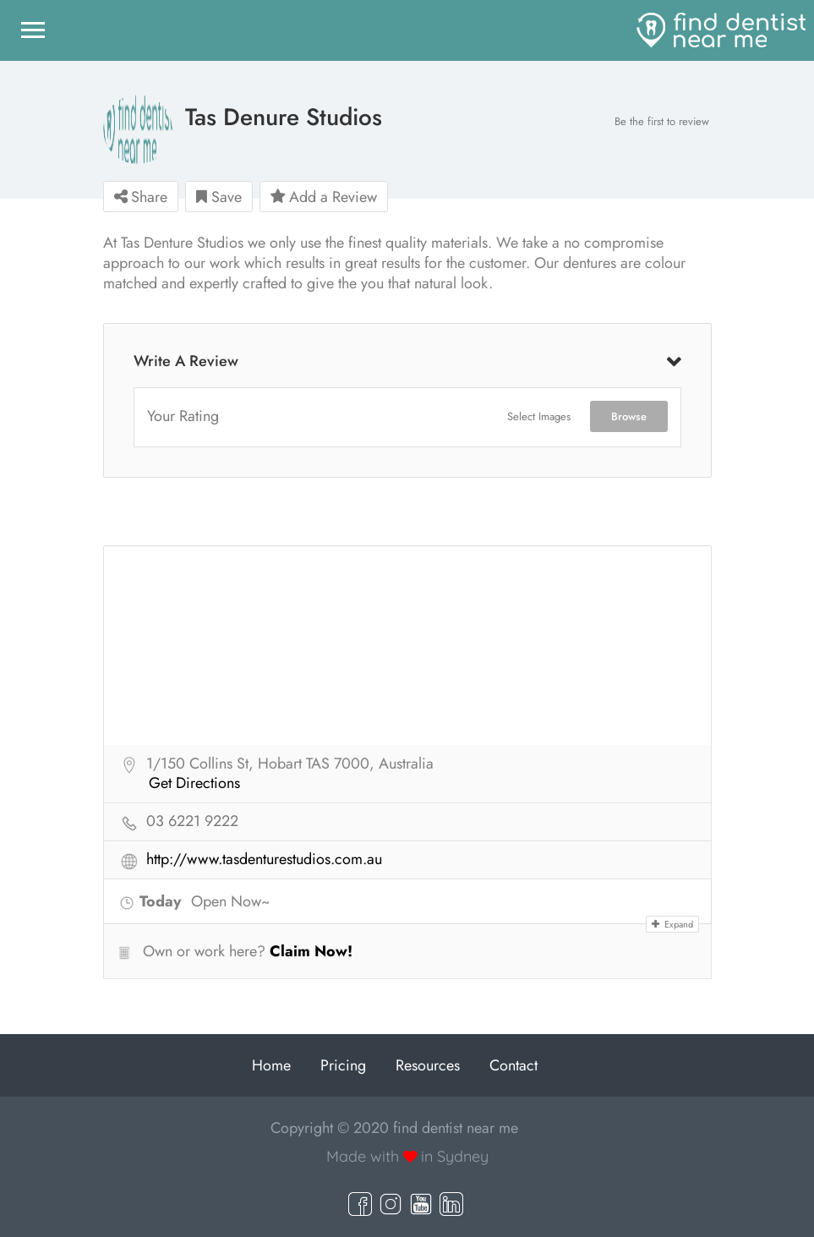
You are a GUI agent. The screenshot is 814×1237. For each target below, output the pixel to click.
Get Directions (194, 783)
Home (271, 1065)
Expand (672, 924)
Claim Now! (311, 951)
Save (219, 197)
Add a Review (323, 197)
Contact (513, 1065)
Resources (428, 1065)
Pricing (343, 1065)
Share (140, 197)
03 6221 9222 (192, 822)
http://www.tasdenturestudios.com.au (264, 860)
